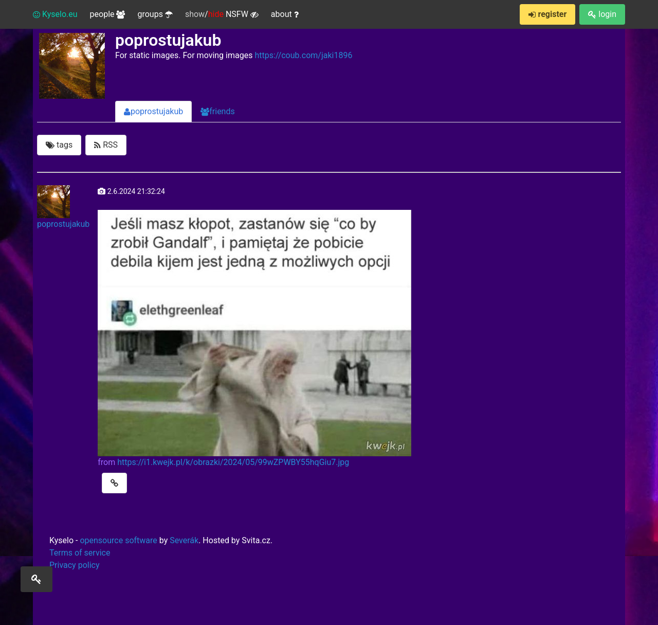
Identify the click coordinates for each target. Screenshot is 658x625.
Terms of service (79, 553)
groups (154, 14)
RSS (106, 145)
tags (59, 145)
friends (217, 111)
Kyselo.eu (55, 14)
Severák (184, 540)
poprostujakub (153, 111)
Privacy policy (74, 565)
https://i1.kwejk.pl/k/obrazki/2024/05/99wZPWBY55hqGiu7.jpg (233, 462)
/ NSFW (222, 14)
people (107, 14)
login (602, 14)
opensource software (118, 540)
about (285, 14)
